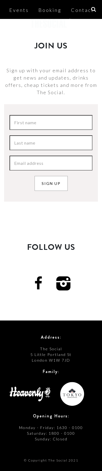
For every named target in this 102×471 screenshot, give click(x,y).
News (75, 39)
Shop (51, 54)
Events (19, 10)
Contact (82, 10)
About (20, 39)
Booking (49, 10)
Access (48, 39)
